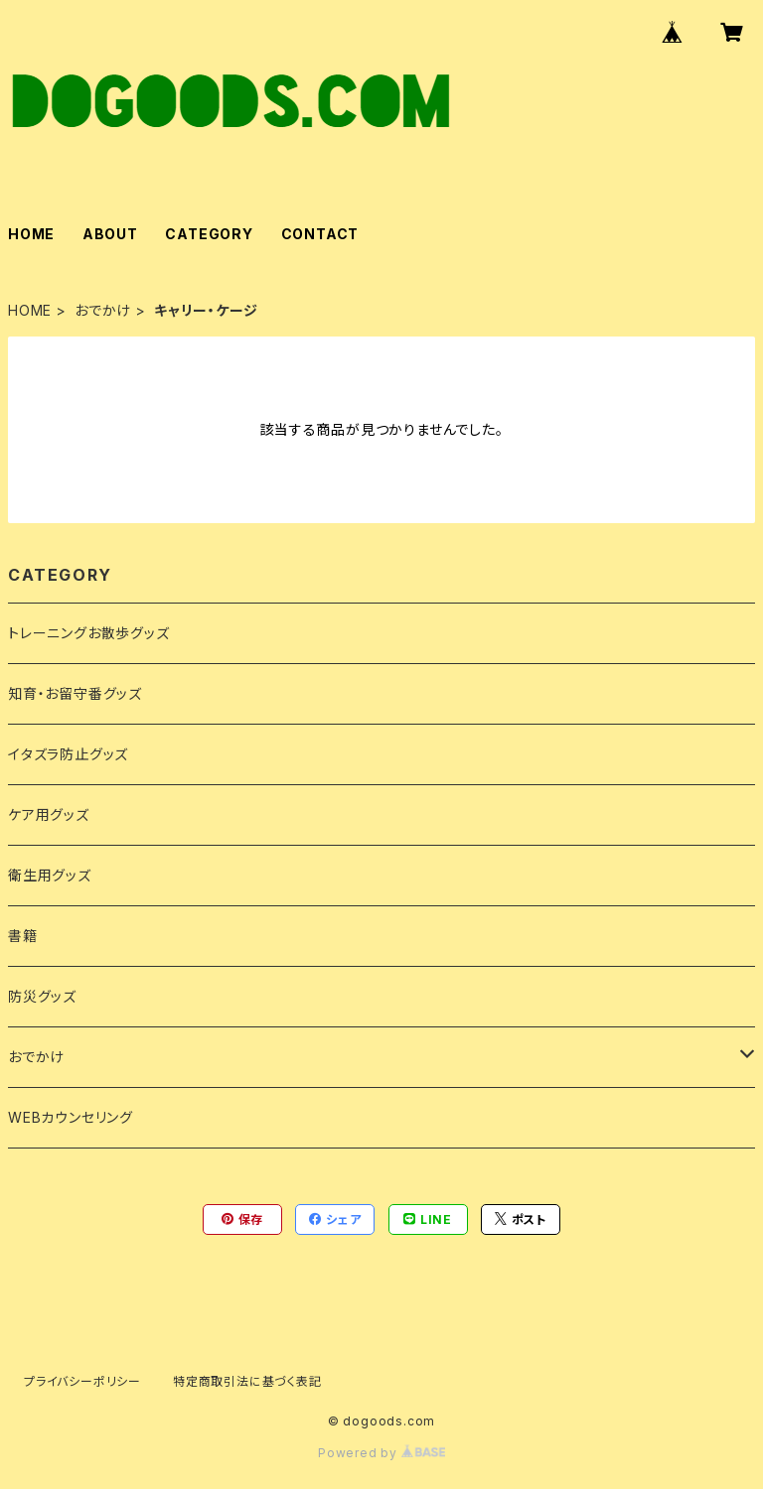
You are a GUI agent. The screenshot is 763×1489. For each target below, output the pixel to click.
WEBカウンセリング (70, 1117)
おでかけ (103, 310)
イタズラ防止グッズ (68, 753)
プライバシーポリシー (82, 1381)
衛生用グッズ (49, 875)
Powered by (381, 1452)
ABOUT (110, 233)
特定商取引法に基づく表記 (247, 1381)
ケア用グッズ (48, 814)
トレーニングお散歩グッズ (89, 632)
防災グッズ (42, 996)
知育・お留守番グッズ (75, 693)
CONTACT (320, 233)
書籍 (23, 935)
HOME (31, 233)
